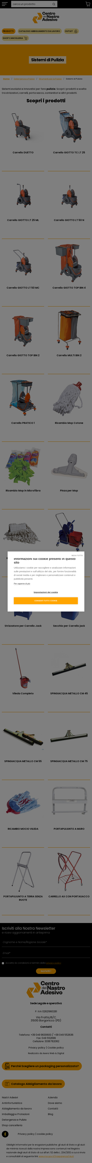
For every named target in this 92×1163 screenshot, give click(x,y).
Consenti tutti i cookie (45, 601)
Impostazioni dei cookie (46, 592)
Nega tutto (77, 555)
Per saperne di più (22, 583)
